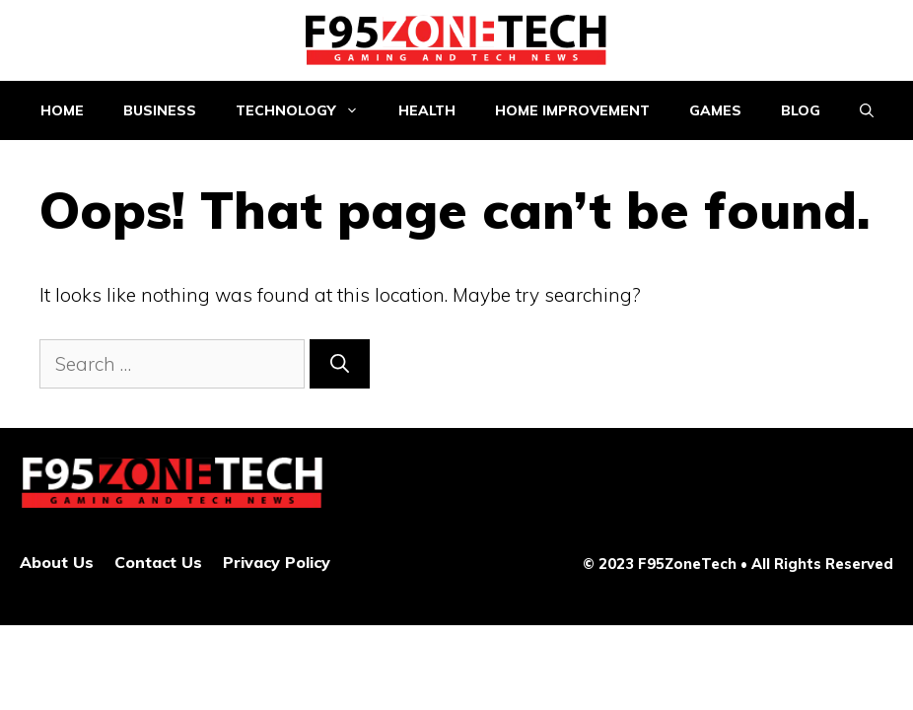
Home (62, 110)
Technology (307, 110)
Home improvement (572, 110)
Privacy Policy (276, 562)
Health (427, 110)
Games (715, 110)
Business (159, 110)
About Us (57, 562)
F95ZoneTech (687, 563)
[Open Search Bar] (866, 110)
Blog (800, 110)
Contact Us (158, 562)
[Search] (340, 364)
